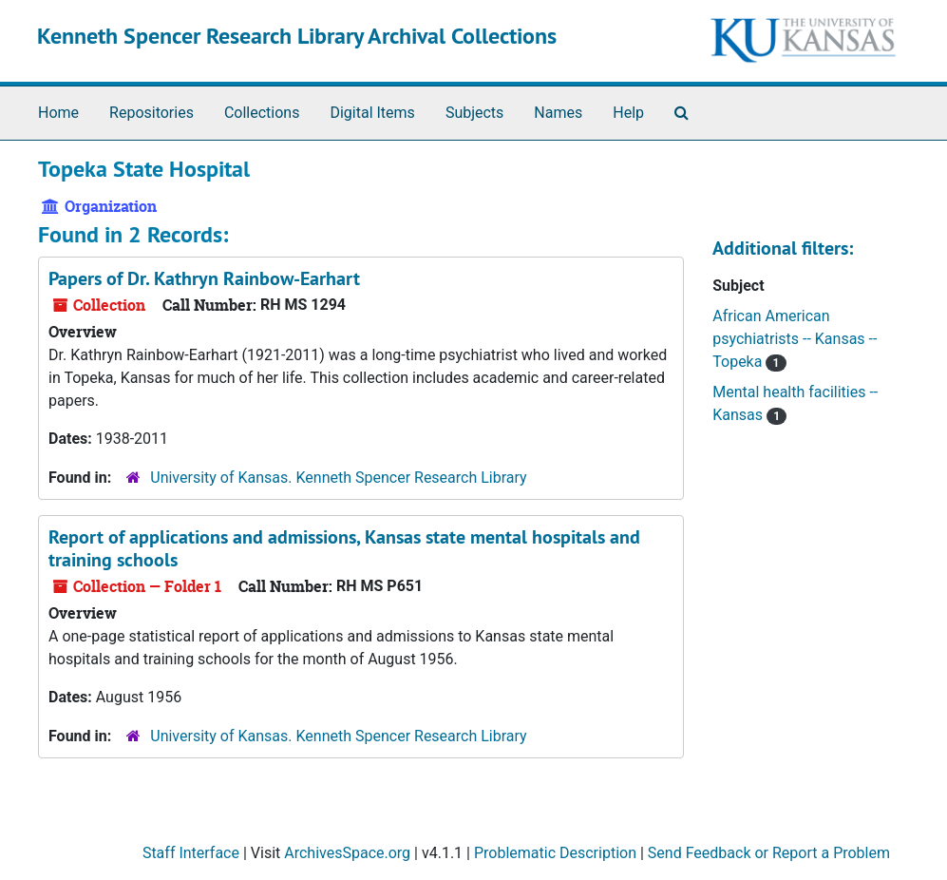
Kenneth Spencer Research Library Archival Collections (297, 35)
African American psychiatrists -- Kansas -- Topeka (794, 339)
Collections (262, 113)
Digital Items (372, 113)
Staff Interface (190, 853)
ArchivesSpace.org (347, 853)
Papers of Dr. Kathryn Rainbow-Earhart (204, 278)
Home (58, 113)
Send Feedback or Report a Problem (769, 853)
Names (558, 113)
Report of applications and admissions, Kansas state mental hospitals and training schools (344, 548)
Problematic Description (555, 853)
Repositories (151, 113)
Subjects (474, 113)
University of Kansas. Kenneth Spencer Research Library (338, 478)
